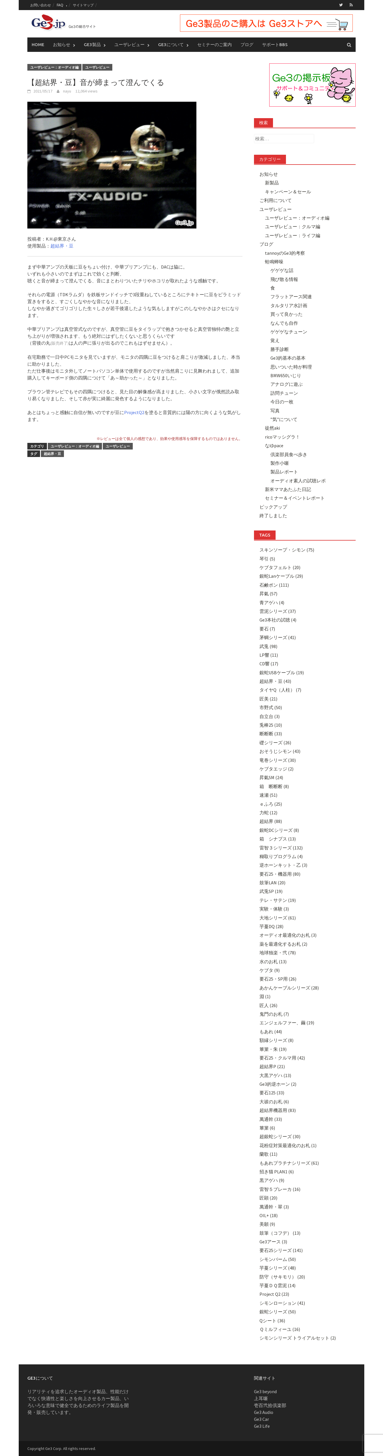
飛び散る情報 (284, 279)
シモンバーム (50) (277, 1259)
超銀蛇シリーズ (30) (279, 1136)
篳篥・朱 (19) (273, 1049)
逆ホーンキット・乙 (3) (283, 865)
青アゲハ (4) (271, 602)
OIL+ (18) (268, 1215)
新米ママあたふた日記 (288, 489)
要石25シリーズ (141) (281, 1250)
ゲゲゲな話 (281, 270)
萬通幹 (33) (270, 1119)
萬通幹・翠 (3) (274, 1207)
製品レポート (284, 472)
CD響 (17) (268, 663)
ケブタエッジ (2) (276, 769)
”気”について (283, 419)
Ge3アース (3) (273, 1242)
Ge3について (171, 44)
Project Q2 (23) (274, 1294)
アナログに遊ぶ (286, 384)
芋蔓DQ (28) (271, 926)
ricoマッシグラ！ (282, 437)
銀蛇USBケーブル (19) (281, 672)
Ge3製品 (92, 44)
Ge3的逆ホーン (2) (277, 1084)
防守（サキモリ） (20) (282, 1277)
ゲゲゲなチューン (288, 332)
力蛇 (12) (268, 812)
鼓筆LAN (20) (272, 882)
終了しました (273, 515)
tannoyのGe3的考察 (285, 253)
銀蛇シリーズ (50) (277, 1312)
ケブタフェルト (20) (279, 567)
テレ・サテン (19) (277, 900)
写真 (275, 410)
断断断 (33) (270, 734)
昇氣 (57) (268, 593)
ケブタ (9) (269, 970)
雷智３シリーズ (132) (281, 848)
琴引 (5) (267, 559)
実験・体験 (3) (274, 909)
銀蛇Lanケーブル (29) (281, 576)
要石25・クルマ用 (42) (282, 1058)
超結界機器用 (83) (277, 1110)
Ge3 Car (261, 1419)
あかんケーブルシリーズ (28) (289, 988)
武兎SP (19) (270, 891)
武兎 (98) (268, 646)
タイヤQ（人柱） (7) (280, 690)
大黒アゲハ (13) (275, 1075)
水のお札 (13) (273, 961)
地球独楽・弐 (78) (277, 952)
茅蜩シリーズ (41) (277, 637)
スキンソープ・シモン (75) (286, 550)
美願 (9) (267, 1224)
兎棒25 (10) (270, 725)
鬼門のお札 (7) (274, 1014)
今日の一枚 (281, 402)
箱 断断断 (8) (274, 786)
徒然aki (272, 428)
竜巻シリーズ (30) (277, 760)
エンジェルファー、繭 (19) (286, 1023)
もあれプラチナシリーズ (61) (289, 1163)
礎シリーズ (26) (275, 742)
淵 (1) (264, 996)
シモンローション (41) (282, 1303)
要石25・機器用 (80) (279, 874)
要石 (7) (267, 629)
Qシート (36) (272, 1320)
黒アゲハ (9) (271, 1180)
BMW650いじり (285, 375)
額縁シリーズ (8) (276, 1040)
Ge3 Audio (263, 1412)
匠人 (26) (268, 1005)
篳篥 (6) (267, 1128)
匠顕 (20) (268, 1198)
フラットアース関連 (291, 296)
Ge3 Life (262, 1426)
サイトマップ (83, 5)
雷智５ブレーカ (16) (279, 1189)
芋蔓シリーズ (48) (277, 1268)
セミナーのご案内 (214, 44)
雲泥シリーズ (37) (277, 611)
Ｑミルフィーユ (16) (279, 1329)
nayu (67, 91)
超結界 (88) (270, 821)
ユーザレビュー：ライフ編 (292, 235)
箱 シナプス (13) (277, 839)
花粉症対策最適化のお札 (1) (287, 1145)
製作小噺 (279, 463)
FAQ (60, 5)
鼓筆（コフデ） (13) (279, 1233)
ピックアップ (273, 507)
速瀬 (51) (268, 795)
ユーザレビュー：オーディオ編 (54, 67)
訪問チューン (284, 393)
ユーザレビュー (129, 44)
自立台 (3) (269, 716)
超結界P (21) (272, 1066)
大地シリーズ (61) (277, 918)
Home (38, 44)
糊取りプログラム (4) (281, 856)
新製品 (272, 183)
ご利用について (275, 200)
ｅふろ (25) (270, 804)
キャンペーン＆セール (288, 191)
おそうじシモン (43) (279, 751)
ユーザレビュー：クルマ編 (292, 226)
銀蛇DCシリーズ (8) (279, 830)
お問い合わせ (40, 5)
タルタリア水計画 (288, 305)
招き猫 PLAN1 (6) (276, 1171)
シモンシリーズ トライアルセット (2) (297, 1338)
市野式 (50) (270, 707)
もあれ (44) (270, 1031)
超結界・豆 (61, 246)
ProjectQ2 (134, 412)
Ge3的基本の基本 (288, 358)
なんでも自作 (284, 323)
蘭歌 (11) (268, 1154)
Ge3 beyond (265, 1391)
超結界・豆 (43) (275, 681)
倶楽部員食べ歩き (288, 454)
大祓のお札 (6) (274, 1101)
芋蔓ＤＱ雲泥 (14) (277, 1285)
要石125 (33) (271, 1093)
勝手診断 (279, 349)
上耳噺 (261, 1398)
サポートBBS (275, 44)
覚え (275, 340)
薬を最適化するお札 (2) (283, 944)
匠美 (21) (268, 699)
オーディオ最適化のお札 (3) (287, 935)
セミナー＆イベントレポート (295, 498)
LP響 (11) (268, 655)
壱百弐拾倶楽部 (270, 1405)
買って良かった (286, 314)
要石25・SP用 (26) (277, 979)
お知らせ (61, 44)
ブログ (246, 44)
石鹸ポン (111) (274, 585)
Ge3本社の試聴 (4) (277, 620)
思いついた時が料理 (291, 367)
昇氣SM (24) (271, 777)
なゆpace (274, 445)
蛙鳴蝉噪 (274, 262)
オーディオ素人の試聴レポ (298, 481)
